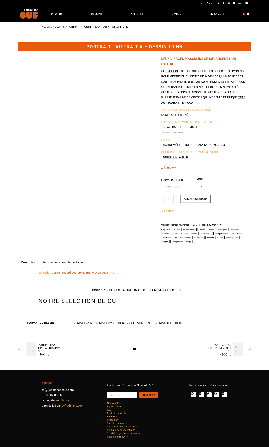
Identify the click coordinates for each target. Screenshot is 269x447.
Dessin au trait (205, 234)
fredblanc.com (64, 400)
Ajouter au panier (195, 199)
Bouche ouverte (189, 230)
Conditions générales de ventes (123, 433)
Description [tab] (28, 262)
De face (175, 234)
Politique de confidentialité (121, 430)
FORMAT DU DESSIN (172, 180)
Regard (165, 242)
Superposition (177, 242)
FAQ (109, 409)
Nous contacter (175, 157)
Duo (232, 234)
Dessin (194, 234)
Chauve (201, 230)
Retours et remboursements (122, 426)
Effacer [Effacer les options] (200, 178)
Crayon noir (234, 230)
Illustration (166, 238)
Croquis (165, 234)
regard (171, 102)
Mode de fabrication (117, 413)
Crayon (211, 230)
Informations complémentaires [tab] (63, 262)
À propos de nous (116, 406)
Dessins (177, 225)
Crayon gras (222, 230)
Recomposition (232, 238)
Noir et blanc (185, 238)
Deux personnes (221, 234)
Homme (240, 234)
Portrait (185, 225)
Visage (188, 242)
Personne (210, 238)
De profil (184, 234)
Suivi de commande (117, 423)
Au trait (177, 230)
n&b (175, 238)
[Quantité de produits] (169, 199)
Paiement (112, 416)
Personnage (198, 238)
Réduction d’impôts (117, 436)
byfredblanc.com (73, 405)
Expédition (112, 420)
